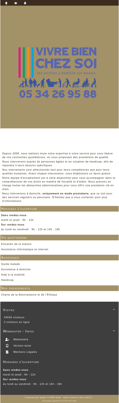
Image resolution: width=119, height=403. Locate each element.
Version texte (22, 345)
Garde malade (10, 264)
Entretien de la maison (16, 244)
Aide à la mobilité (13, 274)
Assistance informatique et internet (24, 249)
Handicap (7, 280)
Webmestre (21, 339)
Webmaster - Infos (59, 331)
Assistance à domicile (15, 269)
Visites (59, 310)
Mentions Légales (25, 352)
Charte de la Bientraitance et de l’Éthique (29, 294)
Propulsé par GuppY (36, 397)
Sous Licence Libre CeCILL (78, 397)
